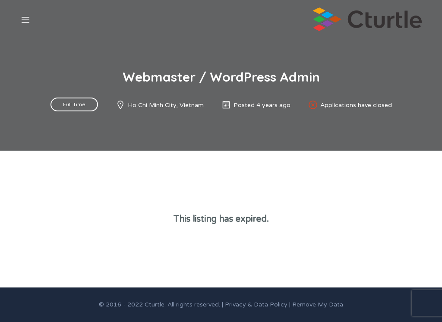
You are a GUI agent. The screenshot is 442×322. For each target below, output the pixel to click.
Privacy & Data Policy (256, 304)
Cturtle (154, 304)
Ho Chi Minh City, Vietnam (166, 105)
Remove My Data (317, 304)
